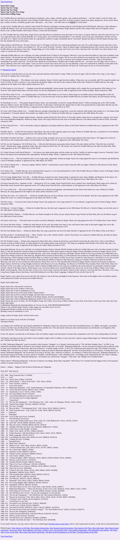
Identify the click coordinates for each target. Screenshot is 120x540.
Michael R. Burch (9, 70)
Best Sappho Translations (78, 530)
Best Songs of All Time (83, 528)
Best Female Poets (61, 530)
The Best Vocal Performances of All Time (60, 532)
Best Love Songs (16, 530)
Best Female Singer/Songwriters (62, 528)
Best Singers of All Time (21, 528)
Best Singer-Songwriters (40, 528)
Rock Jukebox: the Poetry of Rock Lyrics (38, 530)
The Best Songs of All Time (58, 524)
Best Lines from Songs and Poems (32, 532)
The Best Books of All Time (87, 532)
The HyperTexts (6, 2)
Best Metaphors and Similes (98, 530)
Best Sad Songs (98, 528)
